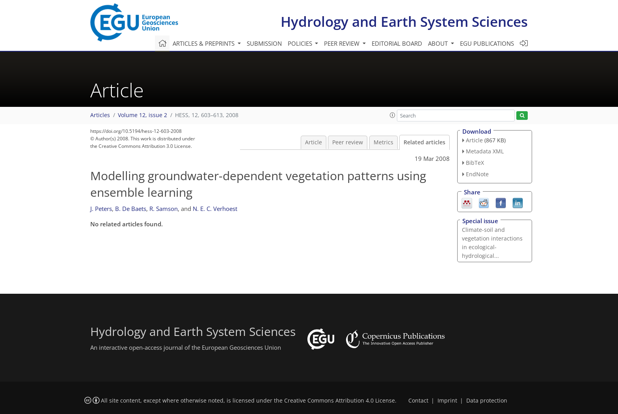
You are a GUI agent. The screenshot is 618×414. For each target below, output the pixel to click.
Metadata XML (485, 151)
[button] (392, 115)
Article (313, 142)
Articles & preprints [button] (204, 43)
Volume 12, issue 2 (142, 115)
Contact (418, 400)
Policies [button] (301, 43)
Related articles (424, 142)
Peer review (347, 142)
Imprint (447, 400)
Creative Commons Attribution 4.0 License (339, 400)
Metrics (383, 142)
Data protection (486, 400)
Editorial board (397, 43)
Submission (264, 43)
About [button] (438, 43)
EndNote (477, 174)
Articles (100, 115)
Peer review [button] (342, 43)
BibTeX (475, 162)
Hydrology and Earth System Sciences (404, 21)
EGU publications (487, 43)
